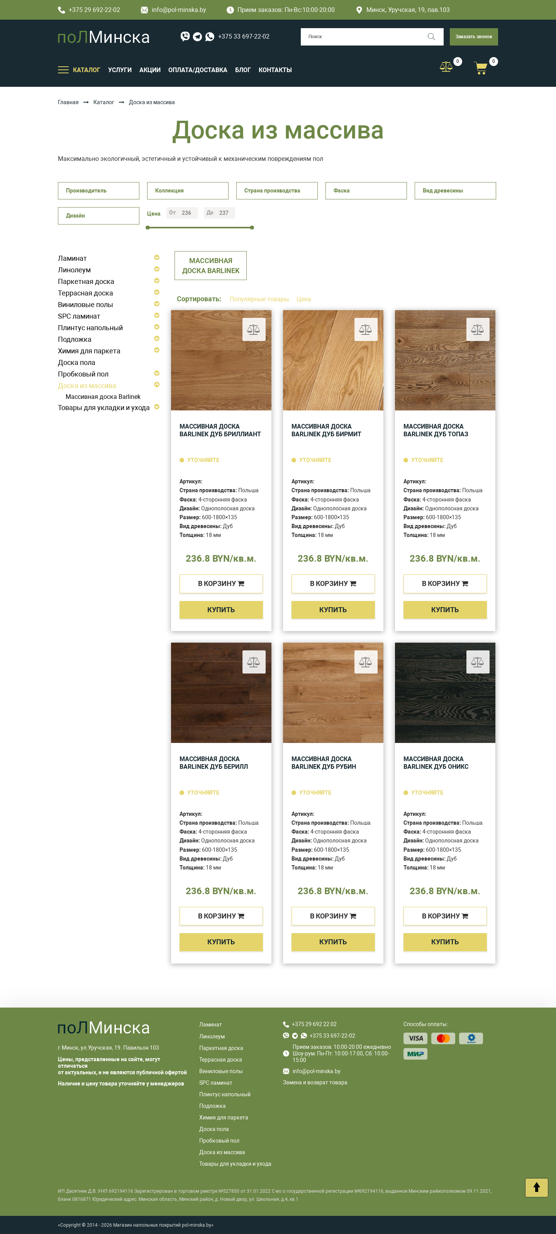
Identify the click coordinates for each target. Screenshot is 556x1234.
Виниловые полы (85, 304)
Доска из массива (87, 386)
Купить (221, 610)
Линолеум (74, 270)
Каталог (103, 102)
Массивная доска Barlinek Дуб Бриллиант (220, 430)
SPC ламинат (79, 316)
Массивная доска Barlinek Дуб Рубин (324, 762)
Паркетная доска (86, 281)
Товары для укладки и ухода (104, 407)
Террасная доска (85, 293)
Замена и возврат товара (315, 1082)
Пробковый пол (83, 374)
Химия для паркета (89, 351)
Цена (304, 299)
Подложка (75, 339)
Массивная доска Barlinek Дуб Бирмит (326, 430)
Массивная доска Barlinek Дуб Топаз (435, 430)
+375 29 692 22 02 (314, 1024)
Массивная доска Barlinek (103, 396)
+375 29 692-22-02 (89, 10)
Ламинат (72, 258)
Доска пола (76, 362)
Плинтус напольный (90, 328)
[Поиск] (435, 37)
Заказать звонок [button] (474, 36)
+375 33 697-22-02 (244, 36)
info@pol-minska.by (173, 10)
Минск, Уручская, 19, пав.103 (403, 10)
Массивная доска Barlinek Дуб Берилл (214, 762)
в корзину (221, 583)
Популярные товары (260, 299)
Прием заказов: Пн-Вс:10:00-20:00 (281, 10)
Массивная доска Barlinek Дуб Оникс (435, 762)
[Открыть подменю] (63, 69)
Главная (68, 102)
